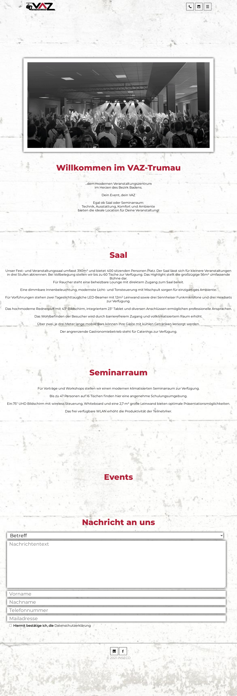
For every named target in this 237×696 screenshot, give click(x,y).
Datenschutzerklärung (72, 626)
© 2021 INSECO (118, 658)
